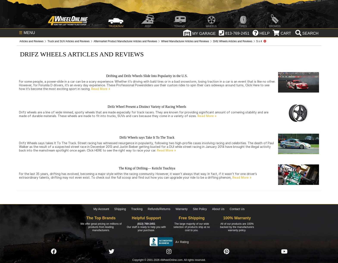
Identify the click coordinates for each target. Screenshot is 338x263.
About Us (218, 209)
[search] (306, 33)
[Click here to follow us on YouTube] (284, 251)
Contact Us (237, 209)
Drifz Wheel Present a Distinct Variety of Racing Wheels (147, 106)
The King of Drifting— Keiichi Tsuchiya (147, 168)
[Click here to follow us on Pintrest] (226, 251)
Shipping (120, 209)
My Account (101, 209)
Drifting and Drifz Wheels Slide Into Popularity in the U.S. (147, 76)
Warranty (181, 209)
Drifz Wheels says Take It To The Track (146, 137)
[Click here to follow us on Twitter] (111, 251)
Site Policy (200, 209)
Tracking (136, 209)
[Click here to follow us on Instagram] (169, 251)
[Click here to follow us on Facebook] (53, 251)
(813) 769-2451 (146, 223)
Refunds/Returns (159, 209)
